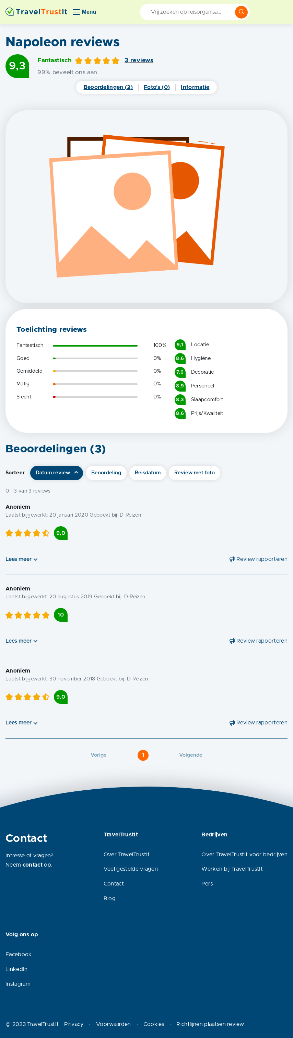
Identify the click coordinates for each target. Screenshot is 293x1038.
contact (33, 865)
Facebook (18, 954)
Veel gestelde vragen (131, 869)
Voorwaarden (113, 1024)
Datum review (53, 472)
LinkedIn (16, 969)
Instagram (18, 984)
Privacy (73, 1024)
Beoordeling (106, 472)
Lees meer (18, 559)
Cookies (153, 1024)
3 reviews (139, 60)
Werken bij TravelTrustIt (232, 869)
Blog (110, 898)
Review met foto (194, 472)
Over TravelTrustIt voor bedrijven (244, 854)
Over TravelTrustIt (127, 854)
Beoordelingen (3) (108, 87)
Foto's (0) (157, 87)
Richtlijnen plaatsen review (210, 1024)
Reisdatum (148, 472)
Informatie (195, 87)
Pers (207, 884)
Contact (114, 884)
